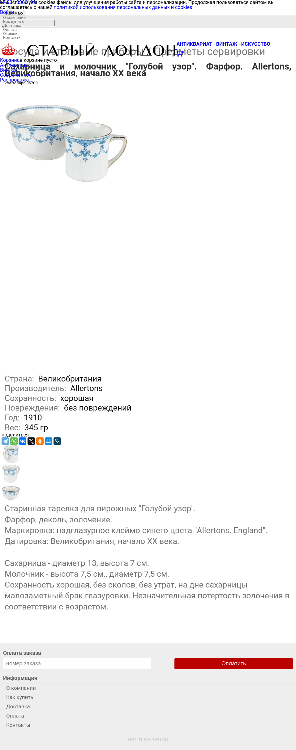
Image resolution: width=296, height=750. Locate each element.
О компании (14, 17)
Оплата (10, 29)
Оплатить (233, 663)
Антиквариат (15, 65)
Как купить (13, 21)
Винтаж (9, 70)
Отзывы (10, 33)
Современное (16, 75)
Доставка (12, 25)
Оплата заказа (22, 653)
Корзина (9, 60)
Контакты (12, 37)
